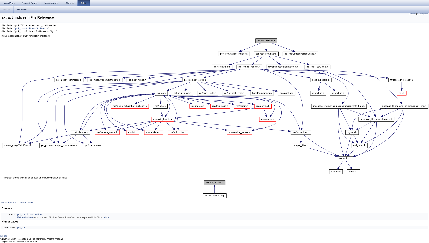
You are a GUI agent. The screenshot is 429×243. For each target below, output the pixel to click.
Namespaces (422, 14)
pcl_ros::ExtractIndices (29, 214)
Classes (412, 14)
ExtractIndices (25, 217)
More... (107, 217)
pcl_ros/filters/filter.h (31, 28)
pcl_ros (21, 227)
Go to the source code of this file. (18, 202)
